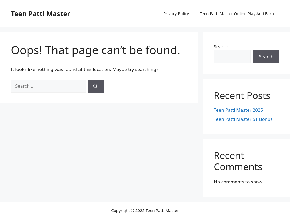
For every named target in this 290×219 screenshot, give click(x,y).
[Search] (96, 86)
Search (221, 46)
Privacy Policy (176, 13)
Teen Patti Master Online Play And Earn (237, 13)
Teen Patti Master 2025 (238, 110)
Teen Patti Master (40, 13)
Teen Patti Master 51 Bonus (243, 119)
